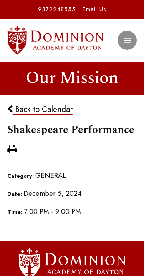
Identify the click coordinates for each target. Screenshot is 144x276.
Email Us (94, 9)
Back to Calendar (40, 109)
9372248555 (57, 9)
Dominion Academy (55, 40)
